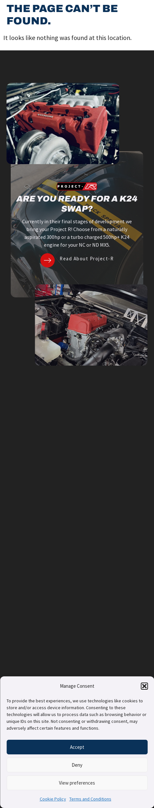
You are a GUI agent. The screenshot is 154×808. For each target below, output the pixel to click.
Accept (77, 747)
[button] (144, 686)
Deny (77, 765)
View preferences (77, 783)
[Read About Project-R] (47, 260)
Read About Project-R (87, 258)
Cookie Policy (53, 799)
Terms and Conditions (90, 799)
